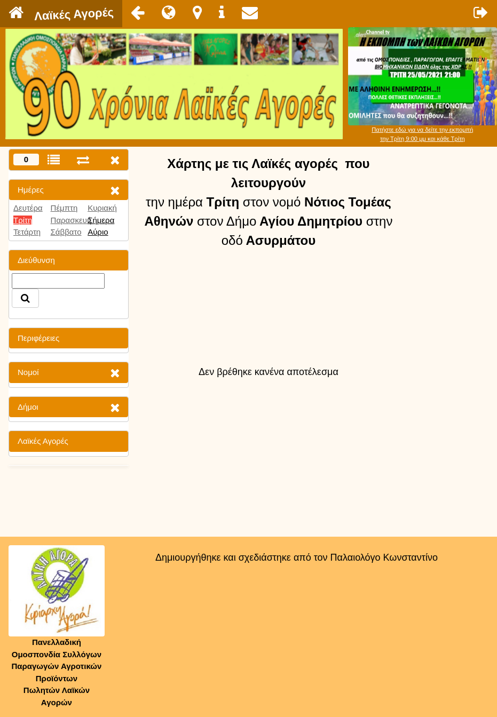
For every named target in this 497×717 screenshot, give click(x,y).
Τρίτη (22, 220)
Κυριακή (102, 207)
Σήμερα (101, 220)
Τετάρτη (27, 231)
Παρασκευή (71, 220)
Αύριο (98, 231)
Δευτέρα (28, 207)
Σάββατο (66, 231)
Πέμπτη (64, 207)
